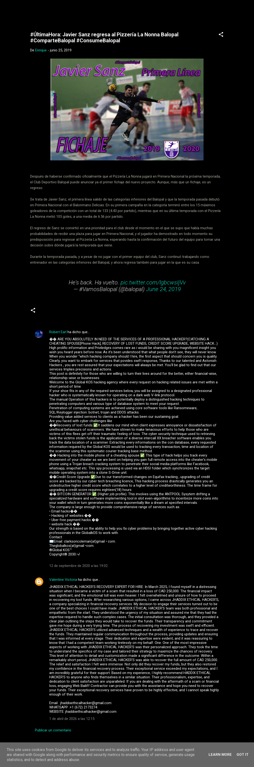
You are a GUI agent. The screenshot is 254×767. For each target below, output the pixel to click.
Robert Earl (57, 332)
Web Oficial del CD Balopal (66, 11)
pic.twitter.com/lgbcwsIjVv (153, 282)
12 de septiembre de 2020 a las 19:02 (78, 566)
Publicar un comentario (53, 730)
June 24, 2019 (163, 289)
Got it (242, 754)
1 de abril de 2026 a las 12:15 (71, 719)
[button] (221, 35)
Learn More (220, 754)
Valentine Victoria (63, 579)
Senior (47, 312)
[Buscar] (230, 13)
